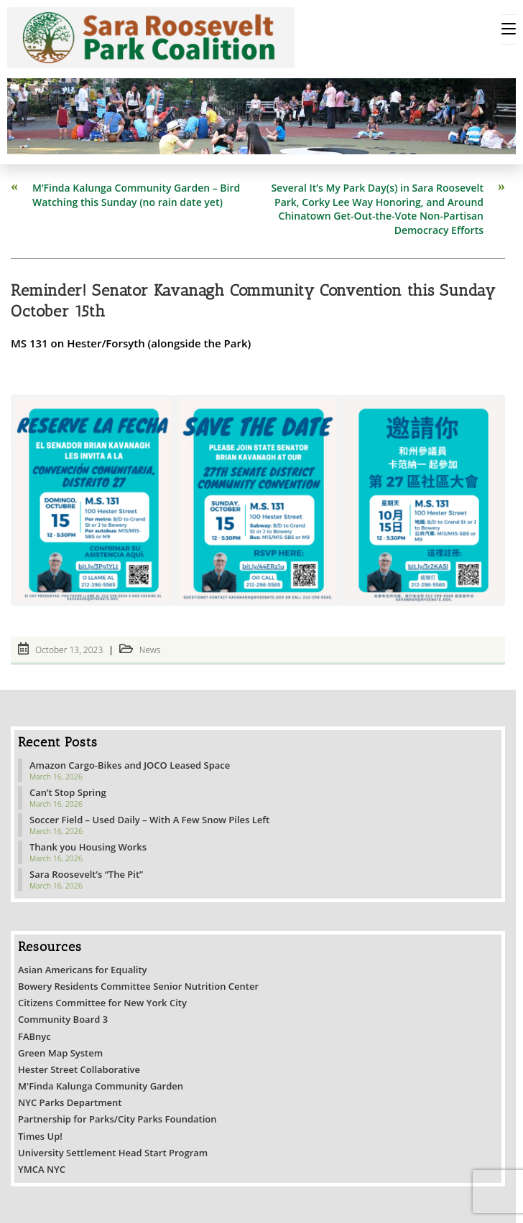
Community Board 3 (63, 1019)
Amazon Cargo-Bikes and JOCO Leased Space (129, 765)
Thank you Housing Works (88, 846)
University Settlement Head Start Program (113, 1152)
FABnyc (34, 1036)
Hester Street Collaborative (79, 1069)
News (150, 650)
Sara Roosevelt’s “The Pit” (86, 874)
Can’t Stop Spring (67, 792)
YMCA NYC (41, 1169)
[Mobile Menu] (508, 29)
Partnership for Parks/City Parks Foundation (117, 1118)
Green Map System (60, 1052)
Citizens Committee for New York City (102, 1002)
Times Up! (40, 1136)
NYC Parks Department (70, 1102)
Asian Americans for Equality (82, 969)
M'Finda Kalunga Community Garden (100, 1085)
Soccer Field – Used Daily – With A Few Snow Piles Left (149, 819)
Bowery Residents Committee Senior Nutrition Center (138, 986)
